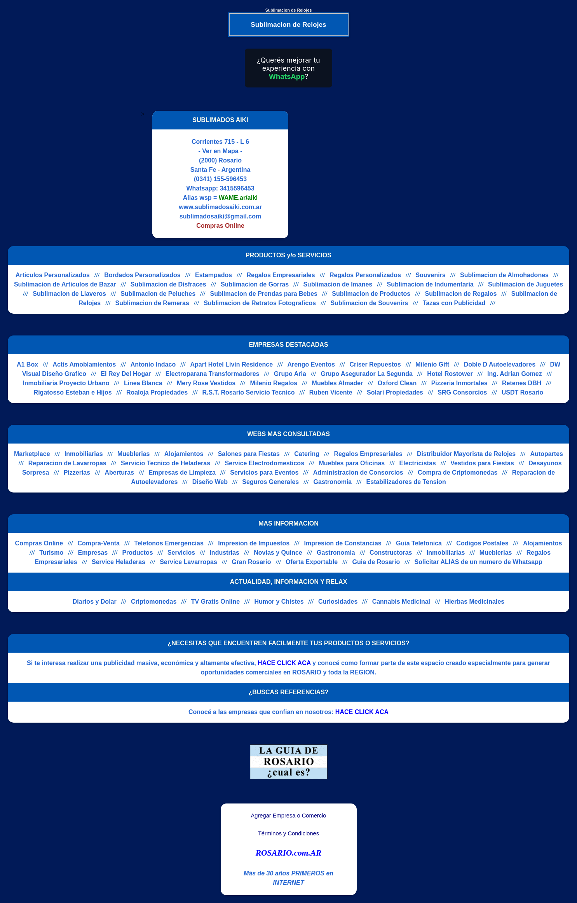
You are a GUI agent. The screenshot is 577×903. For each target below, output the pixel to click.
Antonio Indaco (153, 364)
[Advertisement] (361, 174)
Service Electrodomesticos (264, 463)
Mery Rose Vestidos (206, 383)
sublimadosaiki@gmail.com (220, 216)
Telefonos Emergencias (168, 543)
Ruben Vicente (330, 392)
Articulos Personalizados (53, 275)
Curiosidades (337, 601)
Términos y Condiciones (288, 833)
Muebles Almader (337, 383)
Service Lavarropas (188, 562)
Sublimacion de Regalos (461, 293)
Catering (306, 454)
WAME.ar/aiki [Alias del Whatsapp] (238, 197)
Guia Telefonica (419, 543)
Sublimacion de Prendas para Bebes (263, 293)
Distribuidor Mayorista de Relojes (466, 454)
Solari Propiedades (395, 392)
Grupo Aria (290, 373)
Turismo (51, 552)
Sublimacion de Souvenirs (369, 303)
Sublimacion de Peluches (157, 293)
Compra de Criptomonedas (457, 472)
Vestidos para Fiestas (482, 463)
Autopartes (546, 454)
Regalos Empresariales (281, 275)
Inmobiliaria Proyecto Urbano (66, 383)
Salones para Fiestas (249, 454)
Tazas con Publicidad (454, 303)
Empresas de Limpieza (182, 472)
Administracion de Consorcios (358, 472)
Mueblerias (133, 454)
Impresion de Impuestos (253, 543)
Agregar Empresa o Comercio (288, 815)
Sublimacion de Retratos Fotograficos (260, 303)
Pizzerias (77, 472)
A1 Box (27, 364)
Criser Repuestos (375, 364)
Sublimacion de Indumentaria (430, 284)
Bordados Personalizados (142, 275)
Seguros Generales (270, 482)
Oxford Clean (397, 383)
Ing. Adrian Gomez (514, 373)
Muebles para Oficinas (352, 463)
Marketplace (32, 454)
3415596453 (237, 188)
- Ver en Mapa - (220, 151)
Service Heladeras (118, 562)
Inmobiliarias (83, 454)
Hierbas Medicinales (474, 601)
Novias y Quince (278, 552)
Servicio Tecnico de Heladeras (165, 463)
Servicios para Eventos (264, 472)
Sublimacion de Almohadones (504, 275)
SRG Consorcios (462, 392)
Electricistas (417, 463)
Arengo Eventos (311, 364)
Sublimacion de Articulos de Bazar (65, 284)
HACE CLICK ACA (284, 663)
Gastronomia (333, 482)
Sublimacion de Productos (371, 293)
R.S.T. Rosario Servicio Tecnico (248, 392)
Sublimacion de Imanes (337, 284)
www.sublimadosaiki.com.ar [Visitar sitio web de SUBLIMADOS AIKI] (220, 207)
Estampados (213, 275)
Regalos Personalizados (365, 275)
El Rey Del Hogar (126, 373)
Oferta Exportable (312, 562)
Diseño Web (210, 482)
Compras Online (39, 543)
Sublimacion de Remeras (152, 303)
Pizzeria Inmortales (459, 383)
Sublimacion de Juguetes (525, 284)
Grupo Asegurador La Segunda (367, 373)
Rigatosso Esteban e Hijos (73, 392)
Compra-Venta (99, 543)
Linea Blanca (143, 383)
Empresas (93, 552)
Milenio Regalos (273, 383)
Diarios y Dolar (95, 601)
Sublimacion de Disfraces (168, 284)
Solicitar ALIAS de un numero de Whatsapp (478, 562)
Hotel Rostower (449, 373)
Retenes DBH (521, 383)
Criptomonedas (153, 601)
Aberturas (119, 472)
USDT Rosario (523, 392)
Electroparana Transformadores (213, 373)
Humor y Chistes (278, 601)
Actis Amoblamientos (84, 364)
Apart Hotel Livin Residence (231, 364)
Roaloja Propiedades (157, 392)
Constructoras (391, 552)
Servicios (181, 552)
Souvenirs (430, 275)
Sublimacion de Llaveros (69, 293)
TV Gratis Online (215, 601)
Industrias (224, 552)
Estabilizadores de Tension (406, 482)
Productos (137, 552)
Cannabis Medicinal (401, 601)
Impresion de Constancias (343, 543)
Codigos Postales (482, 543)
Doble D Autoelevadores (499, 364)
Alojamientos (183, 454)
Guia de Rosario (376, 562)
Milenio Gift (432, 364)
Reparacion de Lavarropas (67, 463)
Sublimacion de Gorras (255, 284)
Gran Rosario (251, 562)
